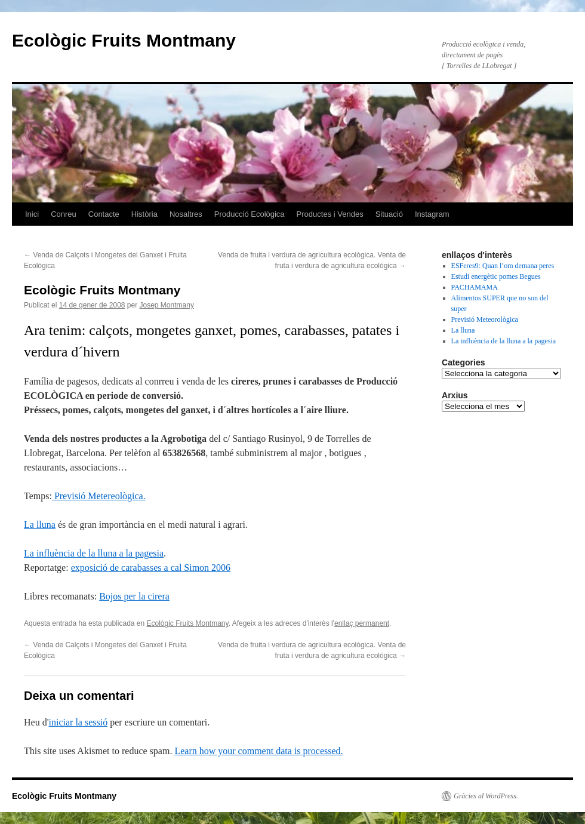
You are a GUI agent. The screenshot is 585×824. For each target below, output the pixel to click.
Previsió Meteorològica (484, 319)
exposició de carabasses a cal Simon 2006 (150, 567)
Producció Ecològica (249, 214)
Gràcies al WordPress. (486, 796)
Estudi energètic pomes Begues (496, 276)
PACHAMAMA (474, 287)
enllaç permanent (361, 623)
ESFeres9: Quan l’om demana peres (503, 266)
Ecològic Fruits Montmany (124, 40)
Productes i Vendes (330, 214)
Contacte (103, 214)
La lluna (40, 524)
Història (144, 214)
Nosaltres (186, 214)
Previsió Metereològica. (99, 496)
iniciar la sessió (78, 722)
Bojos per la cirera (134, 596)
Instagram (432, 214)
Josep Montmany (167, 305)
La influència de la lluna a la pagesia (94, 553)
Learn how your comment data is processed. (258, 751)
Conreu (63, 214)
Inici (32, 214)
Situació (389, 214)
